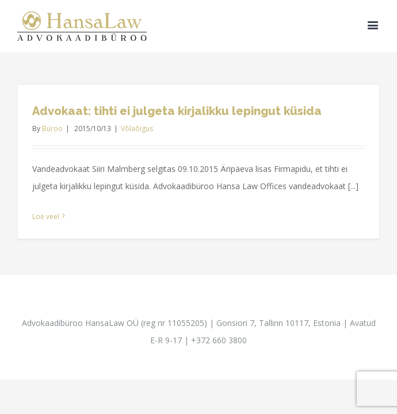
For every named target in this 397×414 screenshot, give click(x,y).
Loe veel (45, 216)
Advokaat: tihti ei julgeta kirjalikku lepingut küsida (177, 111)
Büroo (52, 128)
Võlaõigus (137, 128)
